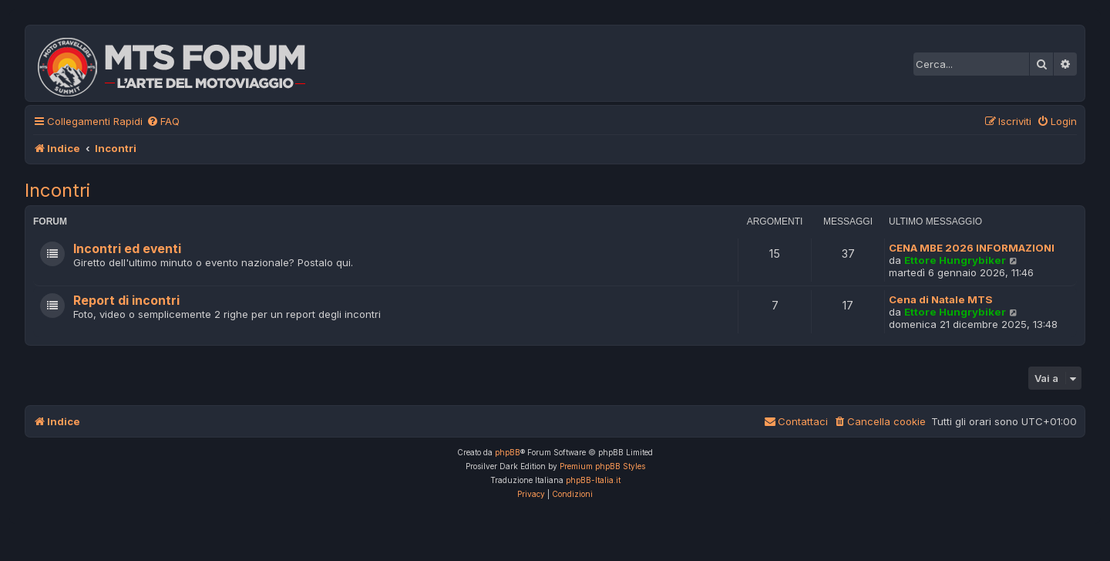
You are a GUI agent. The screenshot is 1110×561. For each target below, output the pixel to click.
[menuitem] (163, 121)
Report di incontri (126, 300)
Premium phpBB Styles (602, 466)
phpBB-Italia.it (593, 480)
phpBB (507, 452)
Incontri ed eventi (127, 249)
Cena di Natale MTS (941, 299)
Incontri (57, 190)
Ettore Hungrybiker (955, 260)
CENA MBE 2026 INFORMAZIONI (971, 248)
